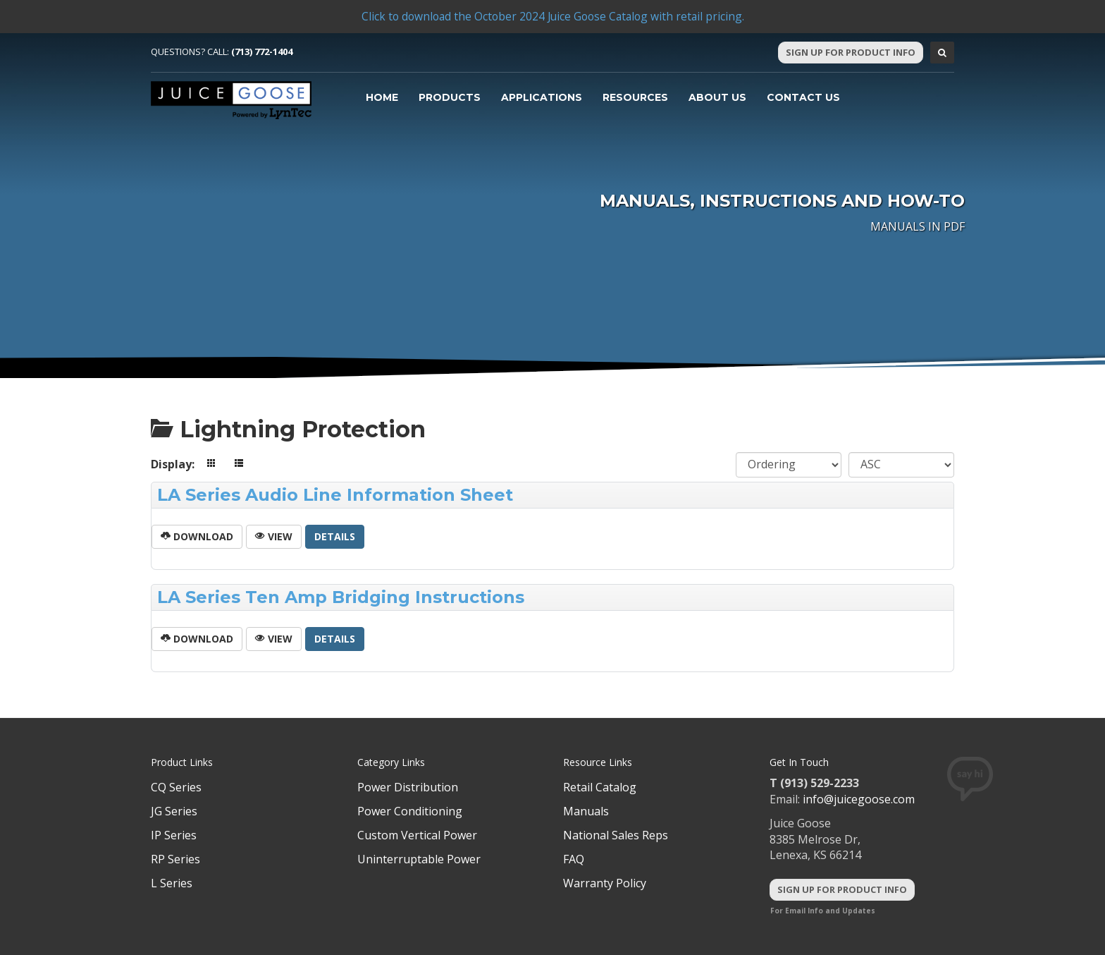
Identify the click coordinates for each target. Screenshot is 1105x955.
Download (197, 536)
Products (450, 97)
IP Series (174, 835)
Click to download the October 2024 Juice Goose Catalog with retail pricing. (552, 16)
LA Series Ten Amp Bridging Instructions (340, 597)
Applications (541, 97)
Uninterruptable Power (419, 859)
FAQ (573, 859)
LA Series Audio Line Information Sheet (335, 495)
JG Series (174, 811)
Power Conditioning (409, 811)
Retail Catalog (599, 787)
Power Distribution (407, 787)
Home (382, 97)
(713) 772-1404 (261, 51)
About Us (717, 97)
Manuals (586, 811)
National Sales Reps (615, 835)
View (273, 536)
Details (334, 536)
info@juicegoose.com (859, 799)
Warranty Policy (604, 883)
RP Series (175, 859)
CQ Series (176, 787)
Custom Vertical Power (417, 835)
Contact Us (803, 97)
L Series (171, 883)
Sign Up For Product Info (850, 52)
